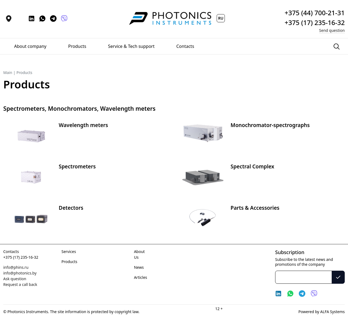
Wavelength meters (83, 125)
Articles (140, 277)
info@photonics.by (19, 273)
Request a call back (20, 284)
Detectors (71, 207)
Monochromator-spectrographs (270, 125)
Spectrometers (77, 166)
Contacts (11, 251)
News (139, 267)
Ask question (14, 278)
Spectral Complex (252, 166)
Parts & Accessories (255, 207)
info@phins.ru (16, 267)
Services (68, 251)
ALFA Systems (332, 311)
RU (220, 18)
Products (69, 261)
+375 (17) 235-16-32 (20, 257)
